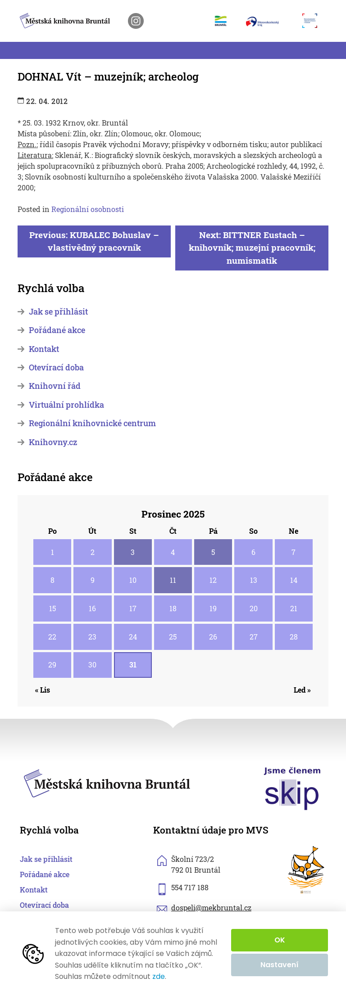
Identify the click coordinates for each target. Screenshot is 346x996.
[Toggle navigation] (23, 50)
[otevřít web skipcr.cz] (292, 787)
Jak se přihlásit (58, 311)
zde (158, 976)
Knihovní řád (55, 386)
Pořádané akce (57, 330)
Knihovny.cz (53, 442)
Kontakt (44, 349)
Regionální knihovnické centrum (92, 423)
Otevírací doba (56, 367)
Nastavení (279, 965)
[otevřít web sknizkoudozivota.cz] (306, 870)
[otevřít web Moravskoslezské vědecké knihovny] (313, 21)
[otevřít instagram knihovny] (136, 21)
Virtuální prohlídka (66, 405)
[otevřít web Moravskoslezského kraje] (269, 21)
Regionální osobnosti (87, 209)
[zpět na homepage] (65, 19)
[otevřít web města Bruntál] (224, 21)
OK (279, 940)
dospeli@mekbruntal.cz (211, 907)
